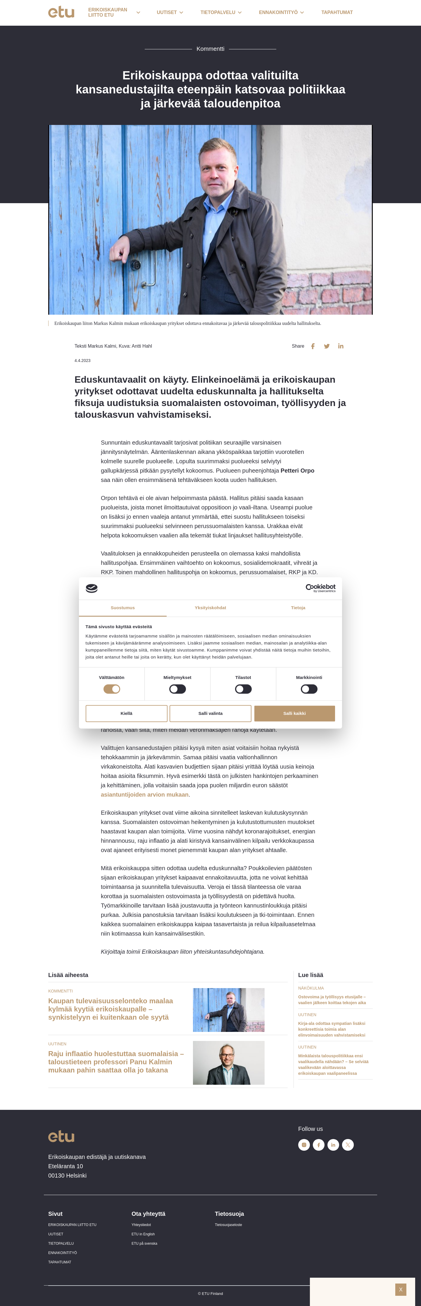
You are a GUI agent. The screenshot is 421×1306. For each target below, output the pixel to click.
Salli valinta (211, 713)
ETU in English (143, 1234)
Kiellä (126, 713)
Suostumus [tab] (123, 607)
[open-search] (364, 13)
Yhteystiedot (141, 1225)
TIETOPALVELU (61, 1243)
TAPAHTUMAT (59, 1262)
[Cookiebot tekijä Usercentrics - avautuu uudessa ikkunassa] (310, 588)
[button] (114, 13)
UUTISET (55, 1234)
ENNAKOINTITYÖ (62, 1253)
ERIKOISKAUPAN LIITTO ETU (72, 1225)
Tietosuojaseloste (228, 1225)
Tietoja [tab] (298, 607)
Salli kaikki (294, 713)
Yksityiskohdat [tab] (210, 607)
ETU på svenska (144, 1243)
